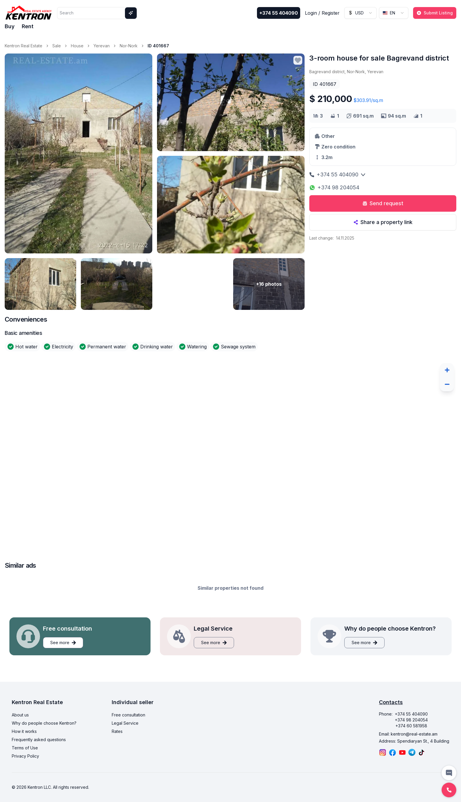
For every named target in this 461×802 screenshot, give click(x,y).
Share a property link (382, 222)
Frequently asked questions (39, 739)
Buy (10, 26)
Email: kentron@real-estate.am (408, 733)
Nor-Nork (129, 45)
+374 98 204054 (334, 187)
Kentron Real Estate (23, 45)
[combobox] (360, 13)
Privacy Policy (25, 755)
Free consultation (128, 714)
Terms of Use (25, 747)
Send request (383, 203)
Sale (56, 45)
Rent (28, 26)
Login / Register (322, 13)
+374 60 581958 (411, 725)
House (77, 45)
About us (20, 714)
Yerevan (101, 45)
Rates (117, 731)
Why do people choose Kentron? (44, 723)
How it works (24, 731)
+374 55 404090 (278, 13)
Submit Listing (435, 12)
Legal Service (125, 723)
